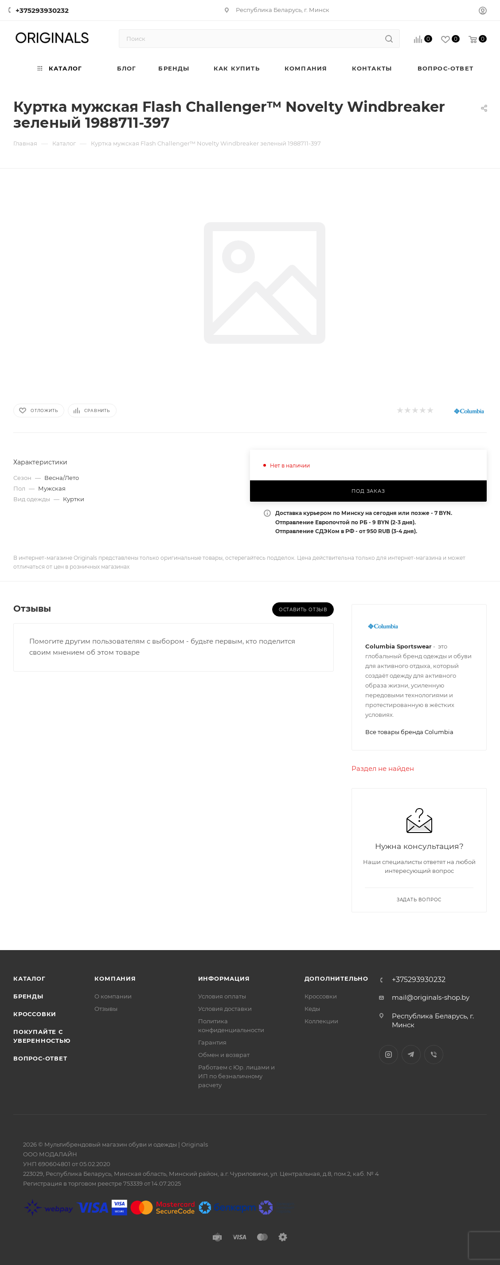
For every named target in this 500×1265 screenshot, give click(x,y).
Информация (224, 978)
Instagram (388, 1054)
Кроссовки (34, 1014)
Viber (433, 1054)
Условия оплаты (222, 996)
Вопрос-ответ (40, 1058)
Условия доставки (225, 1008)
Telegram (411, 1054)
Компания (115, 978)
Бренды (28, 996)
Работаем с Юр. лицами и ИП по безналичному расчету (236, 1076)
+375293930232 (42, 10)
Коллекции (321, 1021)
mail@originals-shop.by (430, 997)
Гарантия (212, 1042)
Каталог (29, 978)
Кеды (312, 1008)
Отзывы (105, 1008)
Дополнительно (336, 978)
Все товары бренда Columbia (409, 731)
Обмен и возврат (224, 1054)
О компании (113, 996)
